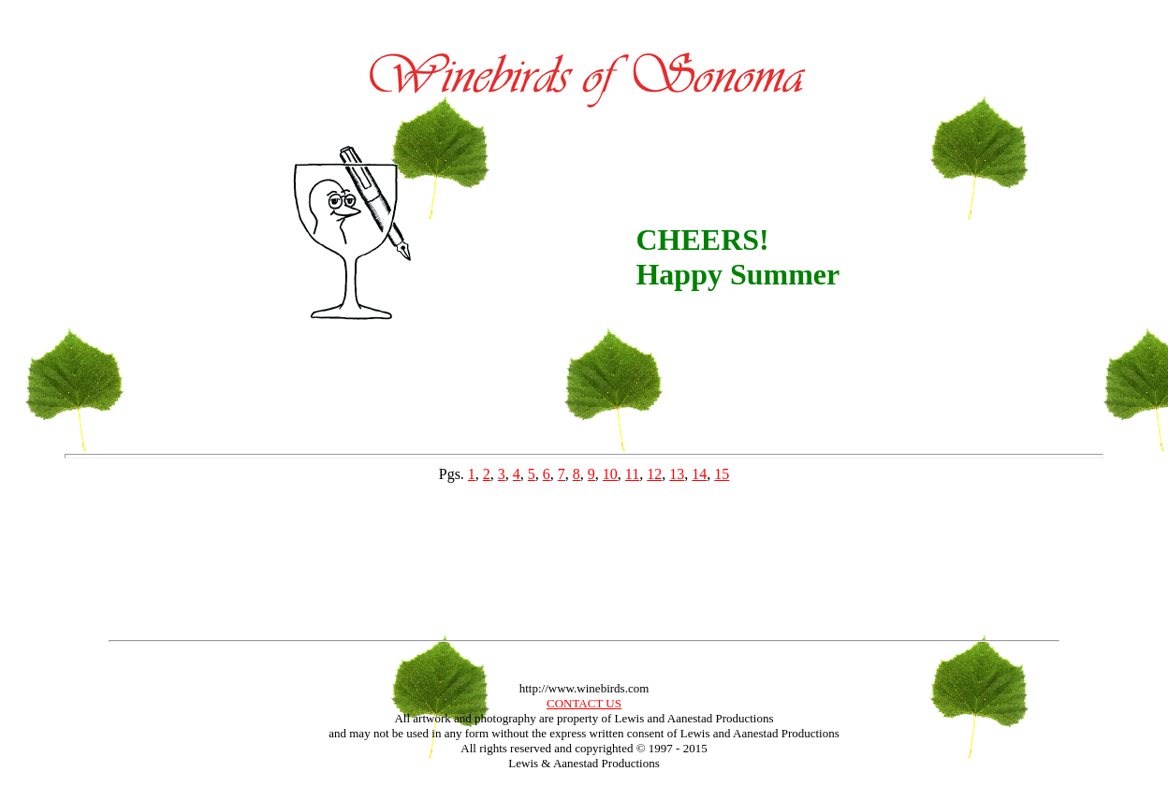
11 (632, 474)
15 (721, 474)
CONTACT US (584, 703)
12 (654, 474)
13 (676, 474)
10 (610, 474)
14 (699, 474)
